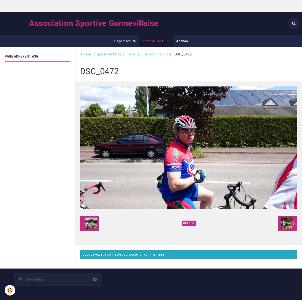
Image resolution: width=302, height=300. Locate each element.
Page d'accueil (125, 41)
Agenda (182, 41)
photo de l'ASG (154, 41)
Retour (188, 223)
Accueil (86, 54)
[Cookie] (10, 290)
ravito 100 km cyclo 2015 (148, 54)
